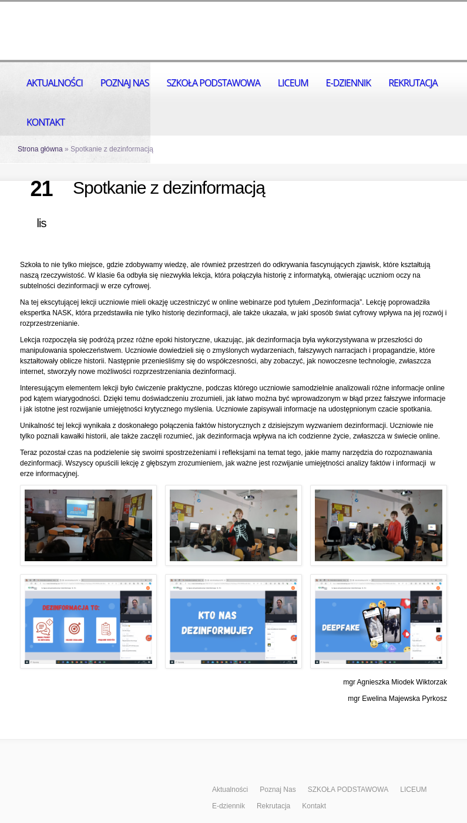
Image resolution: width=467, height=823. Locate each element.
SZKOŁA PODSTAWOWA (213, 82)
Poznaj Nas (124, 82)
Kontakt (45, 122)
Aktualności (54, 82)
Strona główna (40, 149)
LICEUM (293, 82)
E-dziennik (348, 82)
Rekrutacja (413, 82)
